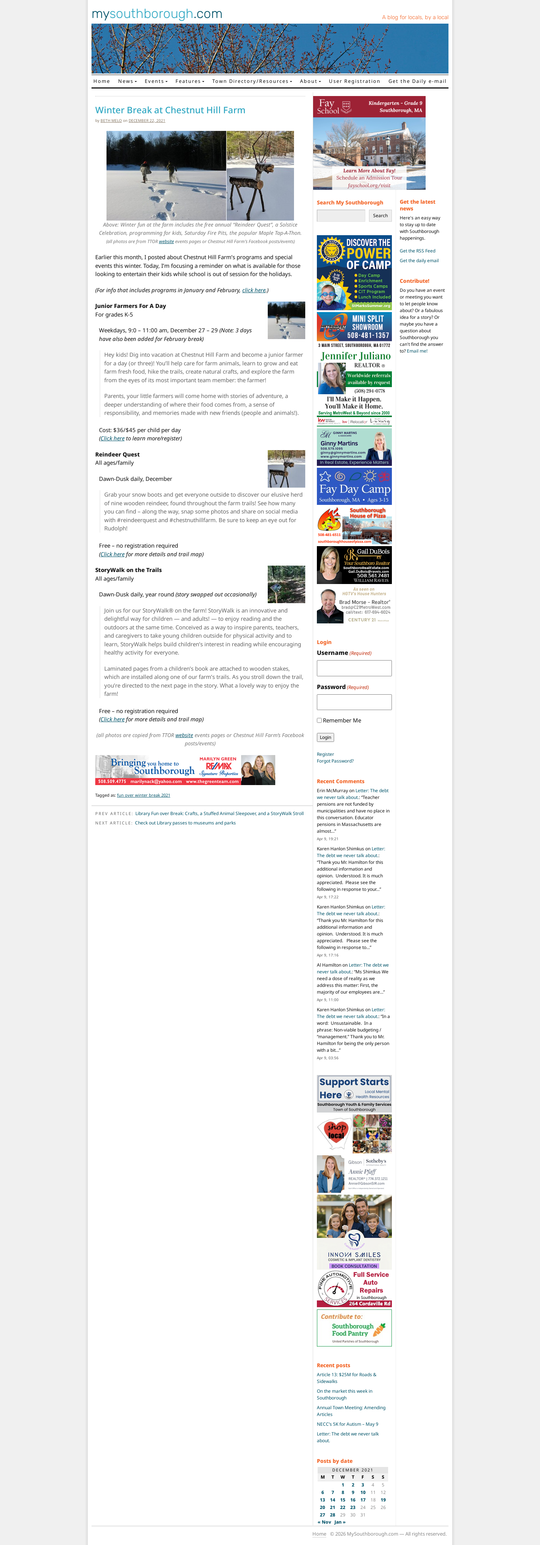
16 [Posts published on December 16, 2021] (353, 1500)
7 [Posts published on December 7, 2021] (333, 1492)
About (309, 81)
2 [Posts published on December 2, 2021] (353, 1485)
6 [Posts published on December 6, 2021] (322, 1492)
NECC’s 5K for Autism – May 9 (347, 1424)
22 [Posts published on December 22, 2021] (342, 1507)
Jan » (340, 1522)
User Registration (355, 81)
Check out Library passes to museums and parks (185, 823)
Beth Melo (111, 120)
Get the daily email (419, 260)
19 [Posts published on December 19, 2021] (383, 1500)
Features (188, 81)
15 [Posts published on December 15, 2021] (342, 1500)
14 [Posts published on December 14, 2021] (332, 1500)
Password (343, 687)
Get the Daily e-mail (417, 81)
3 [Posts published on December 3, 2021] (363, 1485)
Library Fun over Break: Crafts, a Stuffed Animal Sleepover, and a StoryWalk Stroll (219, 813)
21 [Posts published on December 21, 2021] (332, 1507)
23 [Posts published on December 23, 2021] (353, 1507)
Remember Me (342, 720)
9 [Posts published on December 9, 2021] (353, 1492)
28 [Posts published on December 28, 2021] (332, 1515)
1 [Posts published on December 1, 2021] (343, 1485)
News (126, 81)
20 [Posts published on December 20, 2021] (322, 1507)
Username (344, 653)
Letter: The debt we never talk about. (352, 793)
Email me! (417, 351)
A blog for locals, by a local (415, 17)
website (166, 241)
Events (154, 81)
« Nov (324, 1522)
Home (101, 81)
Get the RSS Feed (417, 251)
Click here (112, 438)
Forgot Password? (335, 761)
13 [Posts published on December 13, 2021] (322, 1500)
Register (325, 754)
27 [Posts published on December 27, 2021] (322, 1515)
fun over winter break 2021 (143, 795)
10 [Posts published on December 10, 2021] (363, 1492)
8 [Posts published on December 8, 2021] (343, 1492)
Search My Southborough (350, 202)
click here (254, 290)
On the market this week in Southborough (344, 1394)
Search (380, 215)
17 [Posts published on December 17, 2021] (363, 1500)
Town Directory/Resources (250, 81)
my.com (157, 13)
